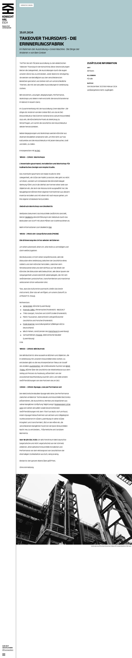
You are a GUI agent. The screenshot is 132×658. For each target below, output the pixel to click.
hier (50, 227)
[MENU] (8, 654)
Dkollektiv (29, 217)
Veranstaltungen (27, 5)
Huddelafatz (35, 366)
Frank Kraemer (29, 324)
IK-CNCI (37, 150)
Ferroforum (53, 331)
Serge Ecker (27, 306)
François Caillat (29, 310)
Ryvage (39, 335)
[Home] (8, 16)
